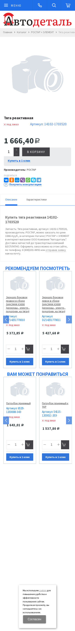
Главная (7, 32)
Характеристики (36, 199)
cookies (42, 590)
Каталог (21, 32)
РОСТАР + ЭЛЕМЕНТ (42, 32)
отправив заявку (56, 250)
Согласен (34, 619)
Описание (11, 199)
